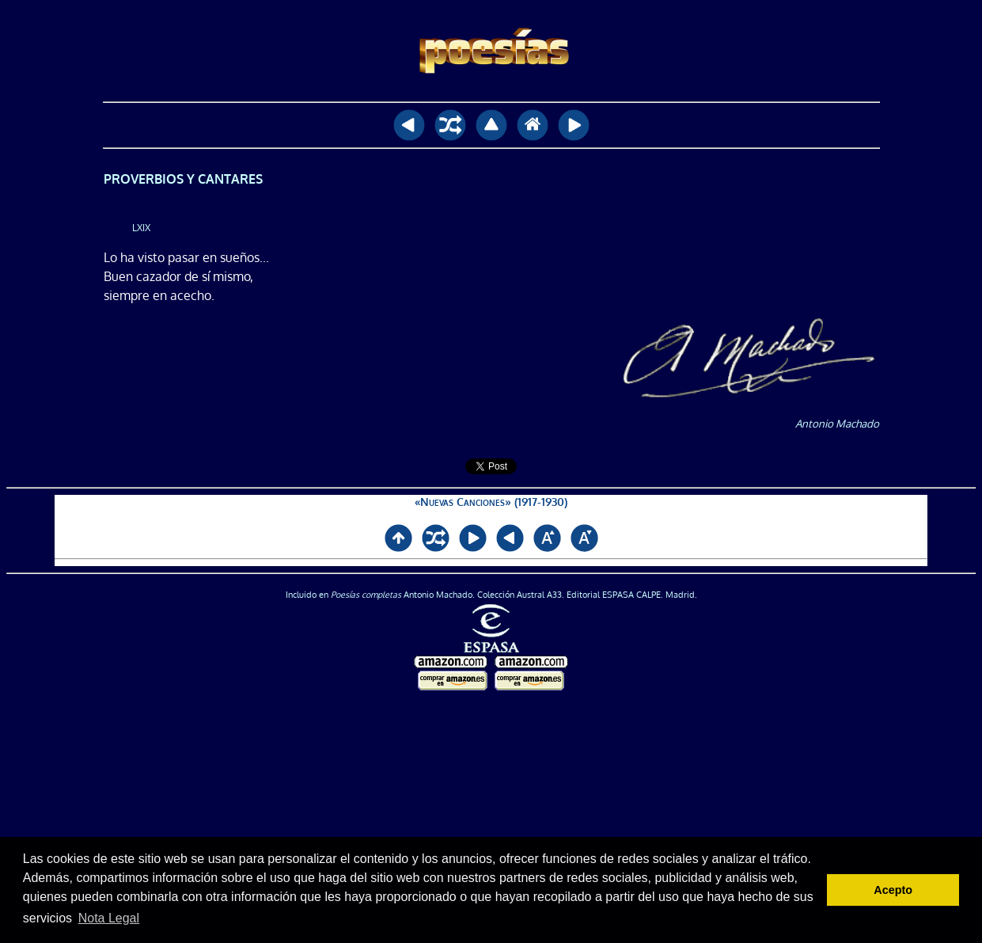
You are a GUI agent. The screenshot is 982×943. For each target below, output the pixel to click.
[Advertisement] (491, 818)
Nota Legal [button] (108, 918)
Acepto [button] (893, 890)
